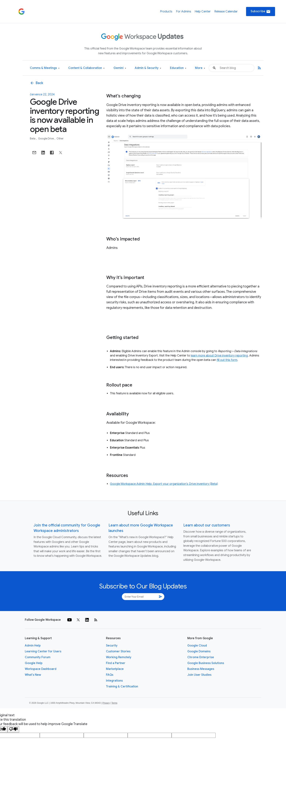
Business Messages (200, 669)
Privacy (106, 703)
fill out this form (227, 360)
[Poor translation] (13, 729)
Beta (33, 138)
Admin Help (33, 645)
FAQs (109, 675)
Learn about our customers (206, 525)
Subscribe (260, 11)
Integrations (114, 680)
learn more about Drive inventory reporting (219, 355)
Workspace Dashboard (40, 669)
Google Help (33, 663)
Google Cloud (197, 645)
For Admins (183, 11)
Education (178, 68)
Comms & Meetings (44, 68)
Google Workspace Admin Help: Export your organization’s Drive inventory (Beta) (164, 484)
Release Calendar (226, 11)
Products (166, 11)
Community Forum (37, 657)
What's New (33, 675)
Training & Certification (122, 686)
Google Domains (198, 651)
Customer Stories (118, 651)
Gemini (119, 68)
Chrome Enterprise (200, 657)
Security (111, 645)
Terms (114, 703)
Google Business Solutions (205, 663)
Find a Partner (115, 663)
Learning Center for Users (43, 651)
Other (60, 138)
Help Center (203, 11)
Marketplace (115, 669)
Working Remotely (118, 657)
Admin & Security (148, 68)
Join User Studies (199, 675)
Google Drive (46, 138)
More (200, 68)
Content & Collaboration (86, 68)
